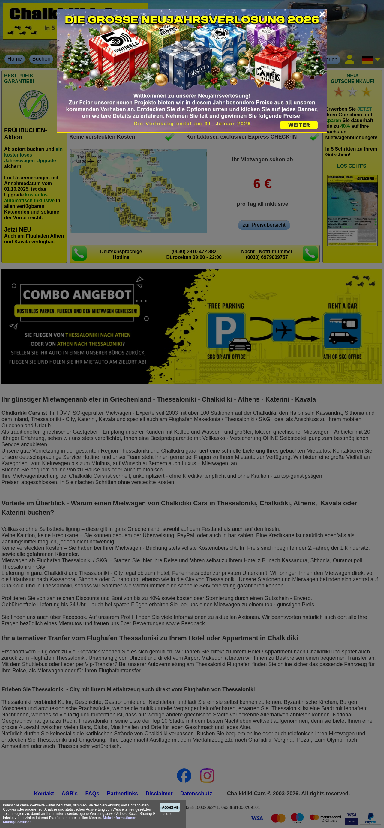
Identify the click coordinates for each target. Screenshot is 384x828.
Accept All (170, 807)
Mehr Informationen (119, 818)
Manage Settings (17, 822)
